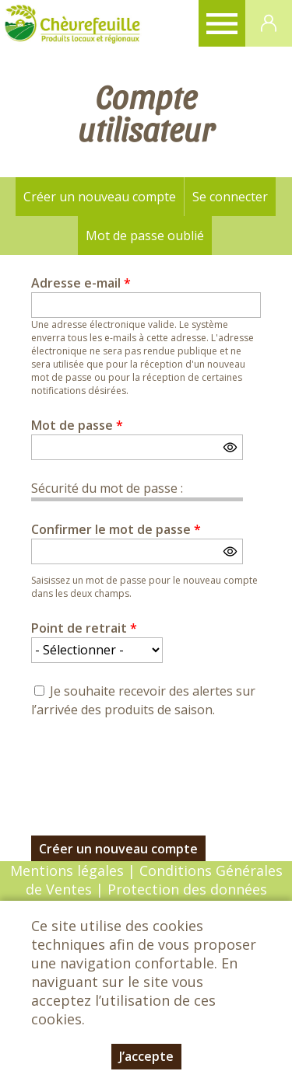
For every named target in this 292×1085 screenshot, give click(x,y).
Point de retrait (84, 628)
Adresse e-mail (81, 282)
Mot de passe (77, 425)
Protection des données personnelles (185, 898)
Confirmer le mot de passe (116, 529)
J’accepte (146, 1056)
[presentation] (149, 768)
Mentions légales (67, 870)
